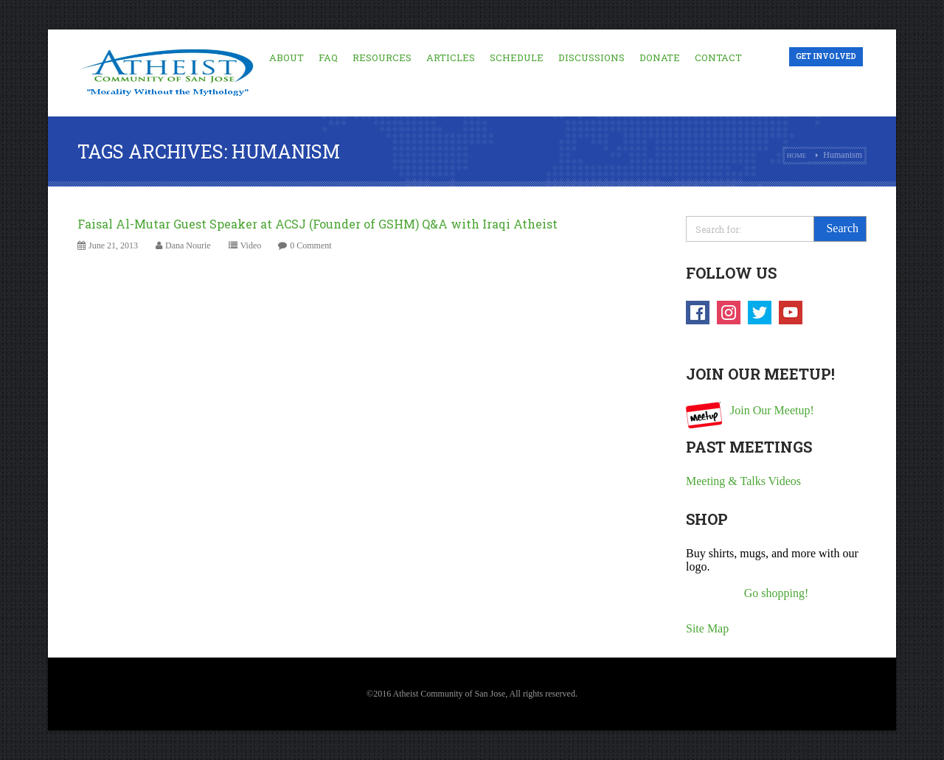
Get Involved (826, 56)
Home (797, 155)
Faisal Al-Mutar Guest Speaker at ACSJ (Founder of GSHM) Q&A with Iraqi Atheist (317, 223)
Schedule (517, 57)
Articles (450, 57)
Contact (718, 57)
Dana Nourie (188, 245)
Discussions (591, 57)
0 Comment (310, 245)
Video (251, 245)
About (286, 57)
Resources (382, 57)
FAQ (328, 57)
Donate (659, 57)
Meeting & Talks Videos (743, 481)
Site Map (707, 628)
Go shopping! (776, 593)
